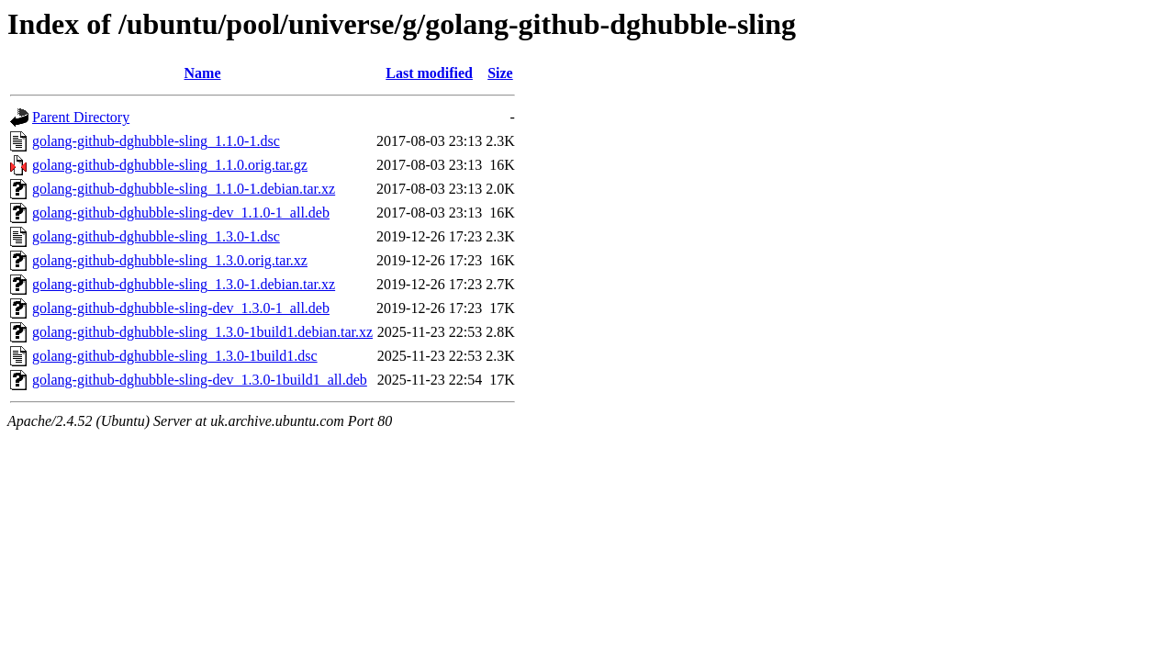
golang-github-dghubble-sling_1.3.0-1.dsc (156, 236)
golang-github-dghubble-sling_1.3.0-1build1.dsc (175, 356)
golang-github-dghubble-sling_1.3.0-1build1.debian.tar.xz (202, 332)
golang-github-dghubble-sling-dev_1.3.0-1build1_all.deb (199, 379)
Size (500, 73)
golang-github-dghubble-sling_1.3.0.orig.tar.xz (170, 260)
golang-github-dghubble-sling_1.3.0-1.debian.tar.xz (183, 284)
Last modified (429, 73)
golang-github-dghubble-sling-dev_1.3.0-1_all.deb (181, 308)
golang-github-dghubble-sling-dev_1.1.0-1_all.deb (181, 212)
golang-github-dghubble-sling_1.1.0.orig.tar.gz (170, 165)
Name (203, 73)
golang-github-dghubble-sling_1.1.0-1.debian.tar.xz (183, 188)
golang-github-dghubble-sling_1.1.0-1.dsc (156, 141)
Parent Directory (80, 117)
